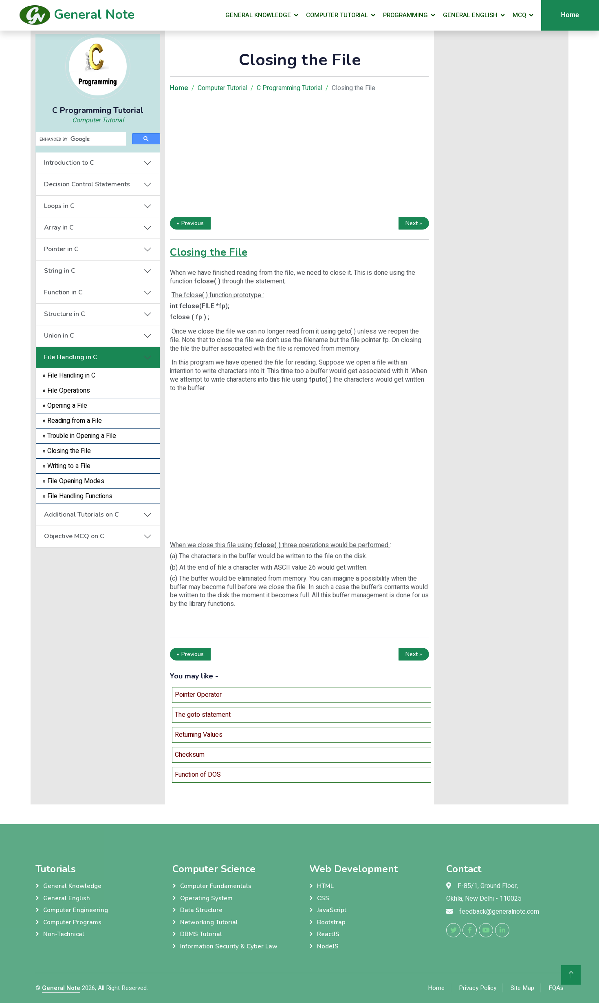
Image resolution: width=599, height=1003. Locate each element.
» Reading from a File (72, 421)
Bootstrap (331, 922)
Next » (413, 223)
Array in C (59, 227)
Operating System (206, 898)
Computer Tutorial (337, 15)
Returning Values (198, 735)
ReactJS (328, 934)
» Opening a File (64, 406)
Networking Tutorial (209, 922)
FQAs (556, 987)
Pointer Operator (198, 695)
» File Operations (66, 390)
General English (470, 15)
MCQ (519, 15)
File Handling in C (70, 357)
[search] (80, 139)
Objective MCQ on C (74, 536)
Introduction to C (69, 162)
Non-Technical (63, 934)
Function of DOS (198, 775)
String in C (59, 270)
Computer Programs (72, 922)
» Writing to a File (66, 466)
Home (570, 14)
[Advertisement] (97, 599)
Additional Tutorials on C (81, 514)
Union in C (59, 335)
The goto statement (203, 715)
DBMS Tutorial (201, 934)
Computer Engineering (75, 910)
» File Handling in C (68, 375)
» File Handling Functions (77, 496)
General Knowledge (258, 15)
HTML (325, 886)
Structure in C (64, 313)
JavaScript (331, 910)
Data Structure (201, 910)
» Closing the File (66, 451)
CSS (323, 898)
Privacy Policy (477, 987)
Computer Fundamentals (215, 886)
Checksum (190, 755)
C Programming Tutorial (289, 88)
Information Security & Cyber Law (228, 946)
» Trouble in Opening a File (79, 436)
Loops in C (59, 205)
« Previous (190, 223)
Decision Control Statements (87, 184)
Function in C (63, 292)
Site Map (522, 987)
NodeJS (328, 946)
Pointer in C (61, 249)
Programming (405, 15)
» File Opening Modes (73, 481)
